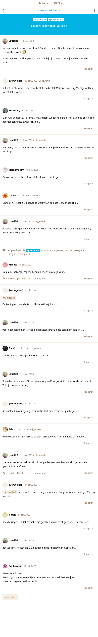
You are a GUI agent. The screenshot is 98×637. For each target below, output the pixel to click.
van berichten (49, 10)
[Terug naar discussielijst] (3, 10)
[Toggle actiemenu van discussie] (94, 10)
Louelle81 (11, 492)
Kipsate (10, 297)
